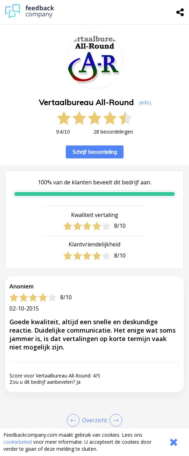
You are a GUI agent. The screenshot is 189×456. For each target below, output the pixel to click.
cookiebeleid (18, 441)
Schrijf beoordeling (94, 152)
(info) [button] (145, 102)
